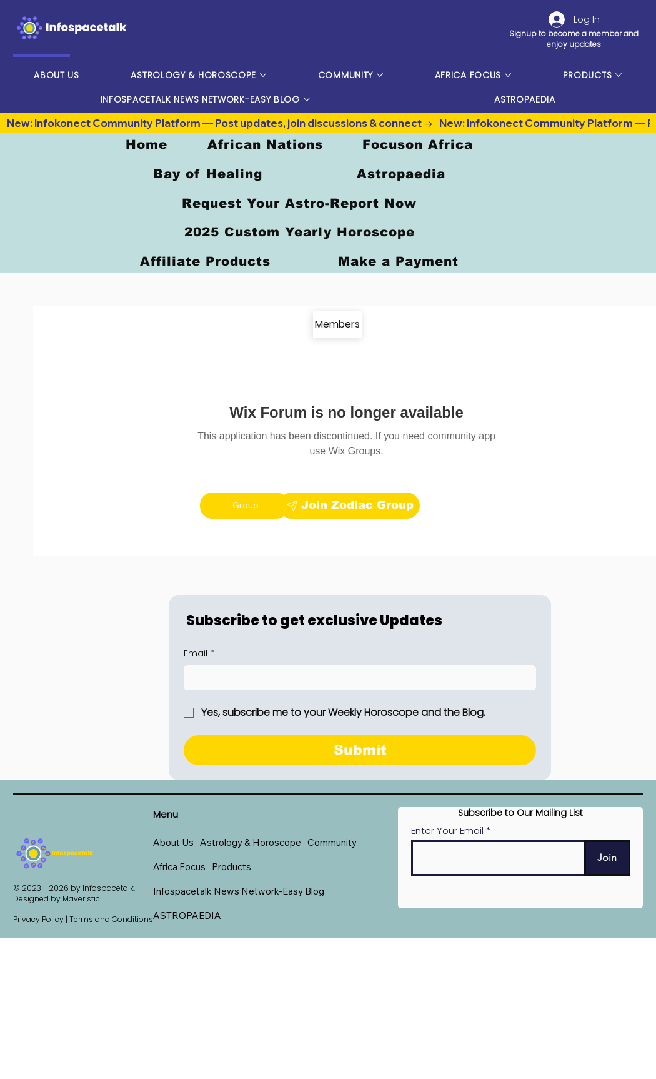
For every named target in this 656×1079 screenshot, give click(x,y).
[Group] (244, 506)
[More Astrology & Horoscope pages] (263, 75)
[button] (250, 842)
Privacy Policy (38, 919)
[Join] (607, 858)
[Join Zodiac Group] (349, 506)
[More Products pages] (618, 75)
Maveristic (81, 898)
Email (199, 654)
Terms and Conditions (111, 919)
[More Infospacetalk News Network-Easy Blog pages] (307, 99)
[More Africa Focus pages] (508, 75)
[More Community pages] (380, 75)
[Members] (337, 324)
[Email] (356, 677)
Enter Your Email (447, 830)
